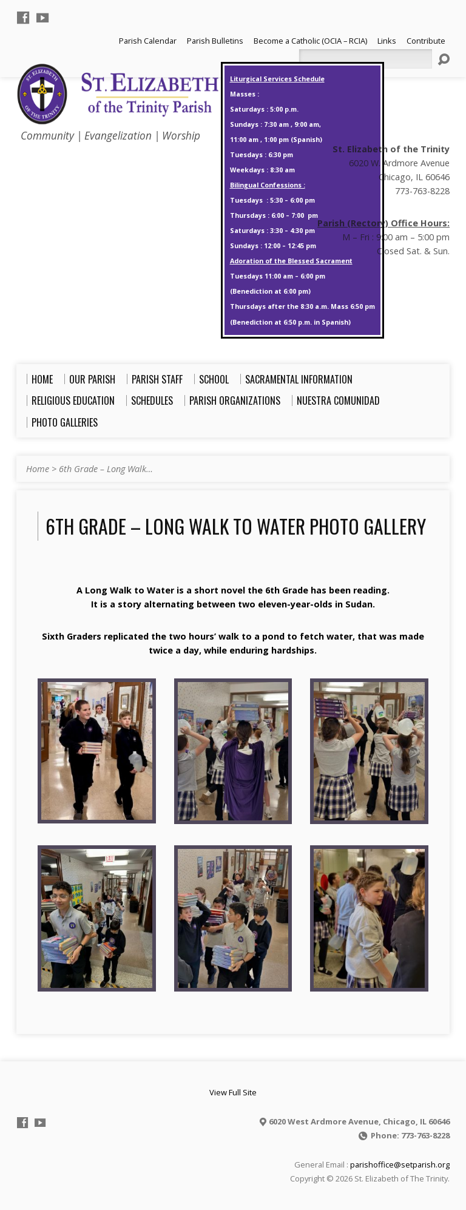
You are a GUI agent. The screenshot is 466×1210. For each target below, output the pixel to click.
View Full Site (233, 1092)
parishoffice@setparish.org (400, 1164)
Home (37, 469)
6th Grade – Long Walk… (106, 469)
